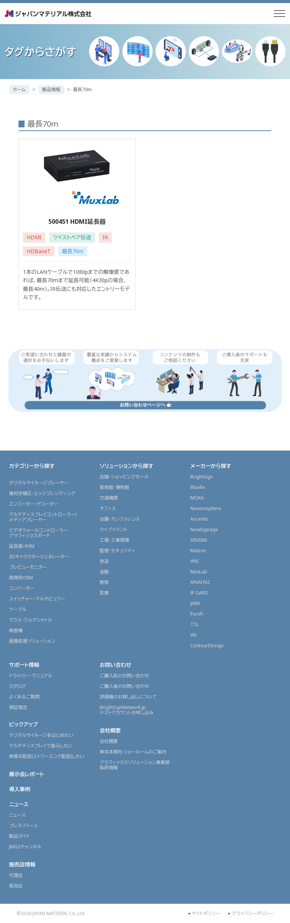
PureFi (197, 613)
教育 (104, 582)
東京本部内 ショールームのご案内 (133, 751)
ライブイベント (113, 529)
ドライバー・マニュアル (30, 675)
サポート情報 (24, 664)
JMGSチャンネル (25, 846)
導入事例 (19, 788)
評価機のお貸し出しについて (128, 696)
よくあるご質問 (24, 696)
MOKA (197, 497)
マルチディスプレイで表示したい (41, 745)
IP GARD (199, 592)
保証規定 (18, 707)
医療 (104, 592)
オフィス (108, 508)
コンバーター (21, 588)
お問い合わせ (115, 664)
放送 (104, 561)
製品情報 (51, 89)
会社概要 (110, 730)
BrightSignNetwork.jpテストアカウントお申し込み (126, 709)
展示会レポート (26, 773)
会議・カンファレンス (120, 518)
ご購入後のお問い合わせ (124, 686)
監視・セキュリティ (117, 550)
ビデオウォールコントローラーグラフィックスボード (38, 532)
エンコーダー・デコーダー (33, 503)
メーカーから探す (210, 465)
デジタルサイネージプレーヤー (38, 482)
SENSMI (198, 539)
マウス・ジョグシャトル (30, 619)
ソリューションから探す (126, 465)
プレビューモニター (28, 567)
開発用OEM (21, 577)
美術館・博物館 (114, 487)
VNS (194, 561)
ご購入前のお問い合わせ (124, 675)
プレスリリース (23, 825)
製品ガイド (19, 836)
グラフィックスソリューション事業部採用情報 (135, 764)
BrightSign (201, 476)
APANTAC (200, 582)
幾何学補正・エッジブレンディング (42, 493)
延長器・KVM (21, 545)
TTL (194, 624)
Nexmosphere (205, 508)
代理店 (16, 875)
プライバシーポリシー (252, 913)
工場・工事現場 (114, 539)
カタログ (17, 686)
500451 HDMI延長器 (76, 221)
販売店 (16, 885)
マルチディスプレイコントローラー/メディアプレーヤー (43, 517)
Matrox (198, 550)
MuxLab (198, 571)
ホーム (19, 89)
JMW (195, 603)
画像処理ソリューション (32, 640)
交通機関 (109, 497)
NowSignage (204, 529)
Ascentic (199, 518)
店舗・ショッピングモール (124, 476)
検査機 (16, 630)
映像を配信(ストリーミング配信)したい (47, 756)
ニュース (19, 803)
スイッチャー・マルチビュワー (37, 598)
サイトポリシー (206, 913)
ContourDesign (207, 645)
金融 (104, 571)
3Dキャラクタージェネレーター (39, 556)
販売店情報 (22, 864)
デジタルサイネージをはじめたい (41, 735)
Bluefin (197, 487)
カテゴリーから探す (32, 465)
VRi (193, 634)
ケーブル (17, 609)
